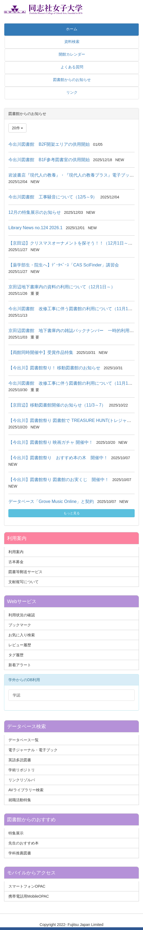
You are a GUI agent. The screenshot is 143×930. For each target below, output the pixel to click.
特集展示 (16, 833)
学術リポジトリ (21, 770)
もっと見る (72, 513)
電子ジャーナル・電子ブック (33, 750)
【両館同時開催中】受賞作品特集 (40, 352)
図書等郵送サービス (25, 572)
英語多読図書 (19, 760)
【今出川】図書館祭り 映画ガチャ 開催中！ (50, 442)
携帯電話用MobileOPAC (28, 896)
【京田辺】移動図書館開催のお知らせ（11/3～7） (57, 405)
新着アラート (19, 665)
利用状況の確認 (21, 615)
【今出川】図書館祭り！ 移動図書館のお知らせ (54, 368)
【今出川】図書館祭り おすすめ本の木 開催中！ (58, 457)
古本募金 (16, 562)
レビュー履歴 (19, 645)
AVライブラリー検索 (26, 790)
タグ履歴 (16, 655)
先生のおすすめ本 (23, 843)
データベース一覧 (23, 740)
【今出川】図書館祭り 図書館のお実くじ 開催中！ (58, 479)
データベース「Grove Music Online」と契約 (51, 501)
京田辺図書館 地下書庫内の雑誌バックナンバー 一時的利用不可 (73, 330)
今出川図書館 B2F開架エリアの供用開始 (49, 144)
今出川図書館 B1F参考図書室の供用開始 (49, 159)
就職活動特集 (19, 800)
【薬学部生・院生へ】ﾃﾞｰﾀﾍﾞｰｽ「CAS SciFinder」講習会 (63, 265)
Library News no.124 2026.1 (35, 227)
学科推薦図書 (19, 853)
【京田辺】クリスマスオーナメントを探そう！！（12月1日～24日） (75, 243)
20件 (17, 128)
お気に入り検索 (21, 635)
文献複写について (23, 582)
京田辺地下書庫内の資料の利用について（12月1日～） (61, 287)
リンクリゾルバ (21, 780)
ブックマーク (19, 625)
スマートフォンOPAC (26, 886)
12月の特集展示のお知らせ (34, 212)
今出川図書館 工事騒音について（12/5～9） (52, 197)
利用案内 (16, 552)
